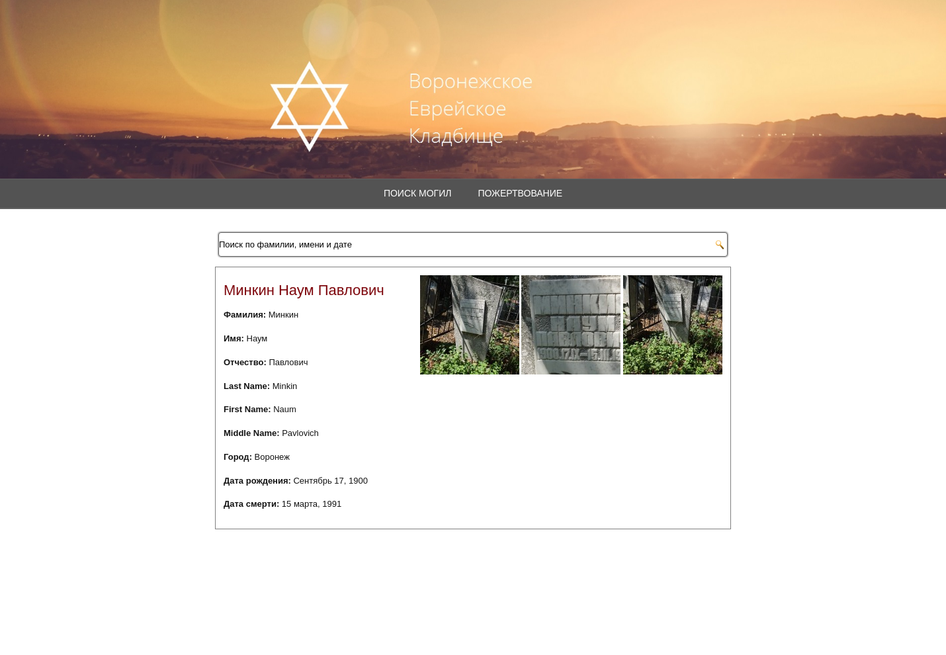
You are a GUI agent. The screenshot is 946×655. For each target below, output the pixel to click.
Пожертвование (520, 193)
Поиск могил (418, 193)
